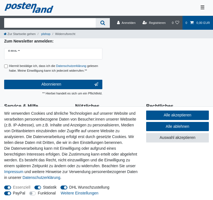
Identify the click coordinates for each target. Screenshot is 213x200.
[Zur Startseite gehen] (20, 34)
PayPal (19, 193)
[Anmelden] (126, 23)
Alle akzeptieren (177, 115)
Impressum (13, 171)
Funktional (47, 193)
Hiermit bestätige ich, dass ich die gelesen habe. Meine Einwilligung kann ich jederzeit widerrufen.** (53, 68)
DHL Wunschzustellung (89, 187)
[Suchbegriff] (50, 23)
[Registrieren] (154, 23)
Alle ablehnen (177, 126)
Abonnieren (69, 84)
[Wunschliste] (175, 23)
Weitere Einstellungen (79, 193)
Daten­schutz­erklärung (41, 177)
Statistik (50, 187)
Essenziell (22, 187)
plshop (45, 34)
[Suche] (103, 23)
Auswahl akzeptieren (177, 137)
